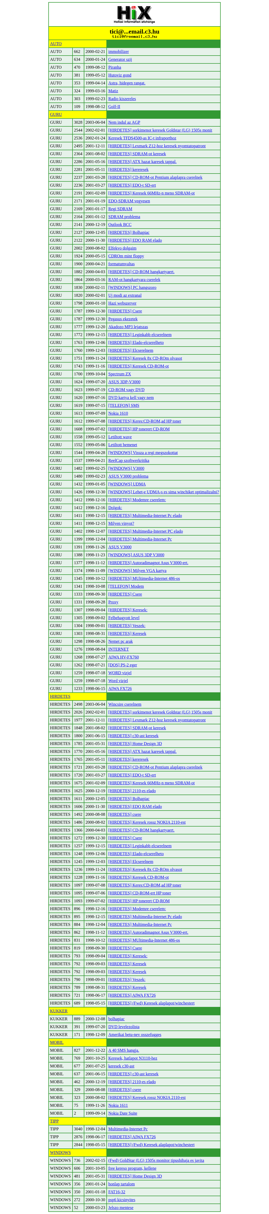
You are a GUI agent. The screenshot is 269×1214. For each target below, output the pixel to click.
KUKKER (59, 1011)
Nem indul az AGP (124, 122)
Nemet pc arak (120, 641)
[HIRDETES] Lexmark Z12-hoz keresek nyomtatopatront (157, 146)
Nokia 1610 (118, 413)
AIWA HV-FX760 (123, 657)
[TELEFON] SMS (123, 405)
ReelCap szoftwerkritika (128, 460)
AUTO (56, 43)
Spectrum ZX (119, 374)
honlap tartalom (121, 1184)
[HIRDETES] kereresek (128, 169)
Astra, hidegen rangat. (126, 83)
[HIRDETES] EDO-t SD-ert (132, 185)
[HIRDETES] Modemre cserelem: (137, 500)
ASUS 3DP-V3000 (124, 382)
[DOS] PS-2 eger (122, 665)
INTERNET (118, 649)
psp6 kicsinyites (121, 1199)
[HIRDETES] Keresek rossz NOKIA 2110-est (146, 822)
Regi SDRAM (120, 209)
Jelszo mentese (120, 1207)
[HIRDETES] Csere (125, 311)
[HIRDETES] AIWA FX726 (132, 995)
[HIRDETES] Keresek (127, 633)
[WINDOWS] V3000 (126, 468)
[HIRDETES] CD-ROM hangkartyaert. (141, 271)
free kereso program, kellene (132, 1168)
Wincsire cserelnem (124, 704)
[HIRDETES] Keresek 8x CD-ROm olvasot (145, 358)
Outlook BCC (119, 224)
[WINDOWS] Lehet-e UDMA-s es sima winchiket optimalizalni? (163, 492)
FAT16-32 (116, 1192)
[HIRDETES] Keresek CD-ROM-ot (138, 366)
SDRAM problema (124, 216)
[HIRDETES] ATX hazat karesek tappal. (142, 161)
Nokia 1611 (118, 1105)
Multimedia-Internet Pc (128, 1129)
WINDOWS (60, 1152)
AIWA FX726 (120, 688)
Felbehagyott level (123, 618)
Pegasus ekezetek (123, 319)
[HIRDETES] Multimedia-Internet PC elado (145, 531)
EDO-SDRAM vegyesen (129, 201)
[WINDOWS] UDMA (127, 484)
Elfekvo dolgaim (122, 248)
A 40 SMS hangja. (123, 1050)
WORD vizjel (119, 673)
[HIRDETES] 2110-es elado (132, 791)
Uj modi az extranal (125, 295)
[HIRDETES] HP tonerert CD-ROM (139, 429)
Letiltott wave (120, 437)
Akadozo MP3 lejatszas (128, 327)
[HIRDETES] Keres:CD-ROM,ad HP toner (144, 421)
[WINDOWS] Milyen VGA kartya (137, 570)
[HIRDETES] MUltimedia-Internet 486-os (144, 578)
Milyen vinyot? (121, 523)
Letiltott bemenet (122, 445)
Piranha (114, 67)
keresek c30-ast (121, 1066)
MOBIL (57, 1042)
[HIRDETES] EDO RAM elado (135, 240)
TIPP (54, 1121)
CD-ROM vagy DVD (126, 389)
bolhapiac (116, 1019)
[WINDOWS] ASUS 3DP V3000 (136, 555)
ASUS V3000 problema (128, 476)
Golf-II (114, 106)
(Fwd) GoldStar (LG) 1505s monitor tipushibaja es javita (156, 1160)
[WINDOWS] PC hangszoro (132, 287)
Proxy (113, 602)
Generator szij (120, 59)
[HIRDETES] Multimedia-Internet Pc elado (145, 515)
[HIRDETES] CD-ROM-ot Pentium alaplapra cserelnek (155, 177)
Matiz (113, 91)
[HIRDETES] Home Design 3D (135, 743)
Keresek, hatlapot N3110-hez (132, 1058)
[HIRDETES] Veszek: (126, 625)
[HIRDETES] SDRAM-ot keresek (137, 154)
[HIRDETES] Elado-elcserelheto (136, 342)
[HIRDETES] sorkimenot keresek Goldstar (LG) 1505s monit (160, 130)
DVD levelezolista (123, 1026)
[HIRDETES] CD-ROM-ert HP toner (139, 893)
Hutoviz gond (119, 75)
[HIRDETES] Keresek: (127, 610)
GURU (56, 114)
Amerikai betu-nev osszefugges (134, 1034)
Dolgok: (115, 507)
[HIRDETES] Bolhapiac (128, 232)
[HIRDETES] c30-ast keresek (133, 735)
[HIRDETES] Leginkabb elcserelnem (140, 334)
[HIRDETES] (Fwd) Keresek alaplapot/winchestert (151, 1003)
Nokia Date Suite (122, 1113)
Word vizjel (118, 680)
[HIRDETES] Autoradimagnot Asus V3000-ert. (148, 562)
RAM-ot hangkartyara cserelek (134, 279)
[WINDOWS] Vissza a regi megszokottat (143, 452)
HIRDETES (60, 696)
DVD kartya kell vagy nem (131, 397)
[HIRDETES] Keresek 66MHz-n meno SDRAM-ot (151, 193)
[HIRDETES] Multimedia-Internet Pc (140, 539)
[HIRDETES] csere (124, 814)
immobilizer (118, 51)
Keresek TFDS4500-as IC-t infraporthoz (142, 138)
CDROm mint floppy (126, 256)
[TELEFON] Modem (126, 586)
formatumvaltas (121, 264)
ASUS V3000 (119, 547)
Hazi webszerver (122, 303)
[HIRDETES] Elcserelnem (130, 350)
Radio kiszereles (122, 98)
